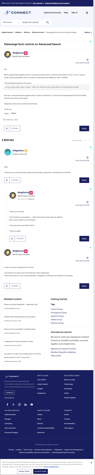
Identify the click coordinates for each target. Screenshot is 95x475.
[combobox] (36, 22)
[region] (47, 467)
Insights (40, 389)
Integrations (41, 393)
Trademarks (58, 450)
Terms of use (28, 450)
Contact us (9, 392)
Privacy (11, 450)
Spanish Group (57, 316)
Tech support (68, 428)
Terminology (68, 384)
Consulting (8, 423)
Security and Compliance (43, 450)
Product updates (70, 398)
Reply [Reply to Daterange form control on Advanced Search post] (84, 128)
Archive (13, 113)
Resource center (69, 380)
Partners (40, 423)
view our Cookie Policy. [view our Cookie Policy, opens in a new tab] (51, 467)
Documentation (69, 423)
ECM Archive (9, 120)
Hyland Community (52, 12)
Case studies (41, 380)
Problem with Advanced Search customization (20, 317)
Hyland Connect (7, 32)
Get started (37, 3)
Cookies (18, 450)
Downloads (68, 389)
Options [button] (87, 32)
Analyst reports (42, 384)
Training (67, 419)
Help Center (56, 355)
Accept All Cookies (41, 471)
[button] (7, 128)
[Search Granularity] (11, 22)
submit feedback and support (57, 3)
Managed (8, 419)
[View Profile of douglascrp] (18, 52)
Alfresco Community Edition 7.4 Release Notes (20, 329)
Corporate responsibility (45, 428)
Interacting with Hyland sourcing (63, 452)
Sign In (74, 12)
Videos (66, 393)
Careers (39, 414)
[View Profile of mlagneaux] (18, 150)
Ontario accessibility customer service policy (34, 452)
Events (66, 414)
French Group (57, 309)
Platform (18, 32)
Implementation (10, 414)
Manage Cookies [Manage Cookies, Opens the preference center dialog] (24, 471)
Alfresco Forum (10, 321)
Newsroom (41, 432)
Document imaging (11, 432)
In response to (27, 199)
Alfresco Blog (9, 308)
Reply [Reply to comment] (84, 180)
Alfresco (27, 32)
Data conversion (10, 428)
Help (66, 12)
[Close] (91, 462)
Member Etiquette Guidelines (63, 352)
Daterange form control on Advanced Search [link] (61, 32)
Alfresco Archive (38, 32)
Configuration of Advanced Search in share (18, 341)
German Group (57, 323)
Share (16, 120)
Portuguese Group (59, 312)
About (39, 419)
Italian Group (56, 319)
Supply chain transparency (73, 450)
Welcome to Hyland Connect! (63, 348)
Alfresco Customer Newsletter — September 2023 (21, 304)
